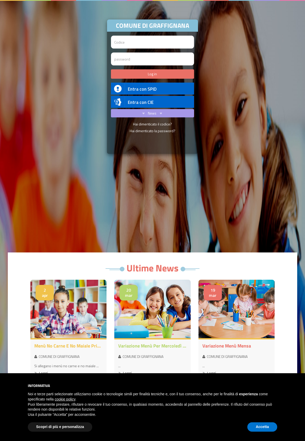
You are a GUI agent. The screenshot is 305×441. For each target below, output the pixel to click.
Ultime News (152, 268)
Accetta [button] (262, 427)
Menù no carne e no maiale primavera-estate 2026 (68, 346)
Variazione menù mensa (226, 346)
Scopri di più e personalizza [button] (60, 427)
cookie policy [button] (65, 399)
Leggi (41, 373)
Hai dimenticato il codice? (152, 124)
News (151, 113)
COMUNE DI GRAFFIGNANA (56, 356)
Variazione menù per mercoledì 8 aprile (152, 346)
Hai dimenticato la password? (152, 130)
